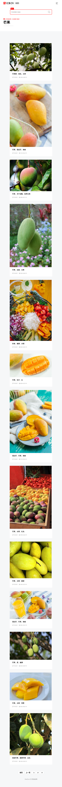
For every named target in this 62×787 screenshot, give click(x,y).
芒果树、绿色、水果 (19, 74)
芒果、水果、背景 (18, 703)
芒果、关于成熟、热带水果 (21, 194)
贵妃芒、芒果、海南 (19, 456)
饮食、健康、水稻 (18, 343)
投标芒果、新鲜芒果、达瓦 (21, 758)
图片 (12, 8)
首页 (21, 772)
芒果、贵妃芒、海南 (19, 150)
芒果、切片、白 (17, 380)
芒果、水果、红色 (18, 531)
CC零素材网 (7, 19)
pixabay (15, 77)
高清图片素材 (15, 19)
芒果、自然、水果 (18, 270)
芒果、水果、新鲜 (18, 581)
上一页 (28, 772)
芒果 (6, 22)
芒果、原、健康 (17, 662)
